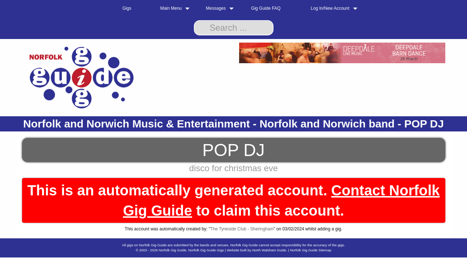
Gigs (126, 8)
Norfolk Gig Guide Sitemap (310, 250)
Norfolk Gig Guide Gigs (206, 250)
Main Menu (171, 8)
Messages (216, 8)
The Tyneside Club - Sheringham (241, 228)
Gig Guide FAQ (265, 8)
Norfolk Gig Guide (172, 250)
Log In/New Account (330, 8)
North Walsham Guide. (269, 250)
